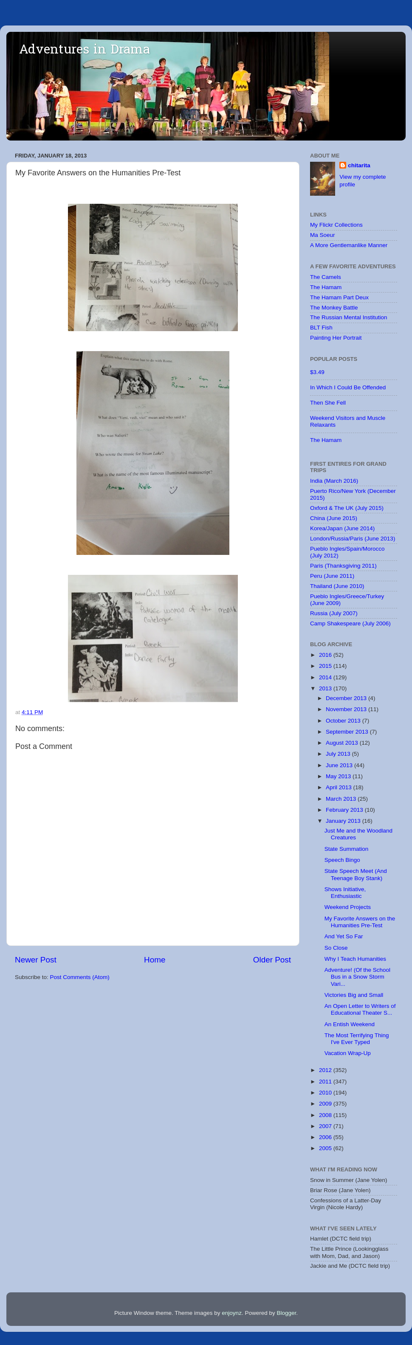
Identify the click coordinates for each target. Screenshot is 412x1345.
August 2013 (343, 743)
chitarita (359, 165)
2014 (326, 677)
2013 (326, 688)
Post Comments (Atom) (80, 977)
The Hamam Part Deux (339, 297)
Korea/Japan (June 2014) (342, 528)
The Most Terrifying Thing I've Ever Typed (357, 1038)
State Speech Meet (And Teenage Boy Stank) (356, 874)
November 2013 (347, 709)
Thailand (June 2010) (337, 586)
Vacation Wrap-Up (348, 1053)
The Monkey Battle (334, 307)
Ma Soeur (322, 235)
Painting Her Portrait (336, 338)
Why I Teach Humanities (355, 959)
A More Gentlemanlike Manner (348, 245)
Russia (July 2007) (334, 613)
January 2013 (344, 821)
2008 (326, 1115)
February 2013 (345, 810)
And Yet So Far (344, 936)
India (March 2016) (334, 481)
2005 (326, 1148)
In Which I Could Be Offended (348, 387)
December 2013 (347, 698)
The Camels (325, 277)
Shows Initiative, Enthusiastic (345, 892)
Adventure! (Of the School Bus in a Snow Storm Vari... (357, 977)
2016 (326, 655)
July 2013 (339, 754)
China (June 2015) (333, 518)
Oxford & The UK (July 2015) (347, 508)
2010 (326, 1092)
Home (154, 959)
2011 (326, 1081)
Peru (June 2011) (332, 576)
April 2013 (339, 787)
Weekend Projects (348, 907)
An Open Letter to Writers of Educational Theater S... (360, 1009)
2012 (326, 1070)
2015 (326, 666)
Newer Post (35, 959)
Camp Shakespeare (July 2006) (350, 623)
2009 (326, 1103)
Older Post (272, 959)
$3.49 (317, 372)
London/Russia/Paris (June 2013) (352, 538)
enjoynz (232, 1313)
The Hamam (325, 287)
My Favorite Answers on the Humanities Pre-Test (360, 922)
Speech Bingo (342, 860)
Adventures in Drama (84, 50)
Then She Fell (328, 403)
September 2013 (348, 732)
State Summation (347, 849)
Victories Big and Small (354, 995)
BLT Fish (321, 327)
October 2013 (344, 721)
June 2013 (340, 765)
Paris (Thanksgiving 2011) (343, 566)
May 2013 (339, 776)
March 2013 (342, 799)
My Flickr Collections (336, 225)
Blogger (286, 1313)
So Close (336, 948)
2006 (326, 1137)
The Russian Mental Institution (348, 317)
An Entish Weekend (350, 1024)
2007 (326, 1126)
